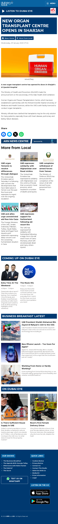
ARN (7, 516)
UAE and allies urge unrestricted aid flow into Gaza (10, 211)
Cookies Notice (38, 461)
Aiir (13, 516)
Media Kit (35, 473)
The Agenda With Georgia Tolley (15, 463)
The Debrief (7, 468)
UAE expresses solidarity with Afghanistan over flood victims (29, 162)
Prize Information (39, 475)
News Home (9, 38)
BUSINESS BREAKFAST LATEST (23, 316)
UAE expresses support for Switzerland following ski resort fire (29, 214)
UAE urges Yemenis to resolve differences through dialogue (10, 163)
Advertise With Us (39, 470)
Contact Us (36, 466)
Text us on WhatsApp (14, 479)
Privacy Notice (37, 463)
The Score (7, 470)
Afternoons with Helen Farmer (14, 466)
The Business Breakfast (12, 461)
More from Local (25, 38)
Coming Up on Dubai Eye (21, 258)
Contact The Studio (39, 468)
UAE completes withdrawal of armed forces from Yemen (48, 162)
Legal (34, 478)
